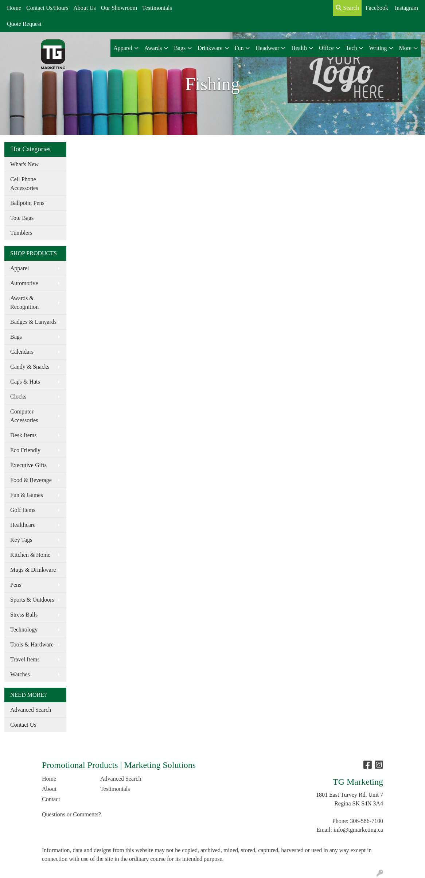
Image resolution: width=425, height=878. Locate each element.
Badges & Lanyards (33, 322)
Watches (20, 674)
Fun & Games (26, 495)
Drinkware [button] (210, 48)
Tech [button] (351, 48)
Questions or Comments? (71, 814)
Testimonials (157, 8)
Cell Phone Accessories (24, 183)
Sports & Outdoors (32, 600)
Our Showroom (119, 8)
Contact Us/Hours (47, 8)
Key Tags (21, 540)
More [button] (405, 48)
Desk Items (23, 435)
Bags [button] (180, 48)
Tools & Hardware (32, 644)
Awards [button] (153, 48)
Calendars (22, 352)
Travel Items (25, 659)
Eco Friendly (25, 450)
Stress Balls (24, 614)
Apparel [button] (122, 48)
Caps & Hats (25, 381)
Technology (24, 629)
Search (347, 8)
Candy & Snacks (30, 367)
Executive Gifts (28, 465)
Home (14, 8)
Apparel (19, 268)
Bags (16, 337)
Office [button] (326, 48)
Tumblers (21, 233)
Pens (15, 585)
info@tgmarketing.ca (358, 830)
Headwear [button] (267, 48)
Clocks (18, 396)
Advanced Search (30, 710)
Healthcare (22, 525)
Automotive (24, 283)
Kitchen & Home (30, 555)
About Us (84, 8)
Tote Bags (22, 218)
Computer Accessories (24, 415)
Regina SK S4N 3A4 (358, 803)
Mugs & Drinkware (33, 570)
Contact (51, 799)
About (49, 789)
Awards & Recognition (24, 302)
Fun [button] (239, 48)
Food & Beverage (31, 480)
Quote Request (24, 24)
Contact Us (23, 725)
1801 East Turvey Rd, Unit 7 (349, 795)
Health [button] (299, 48)
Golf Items (22, 510)
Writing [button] (378, 48)
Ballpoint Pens (27, 203)
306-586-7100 (366, 821)
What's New (24, 164)
